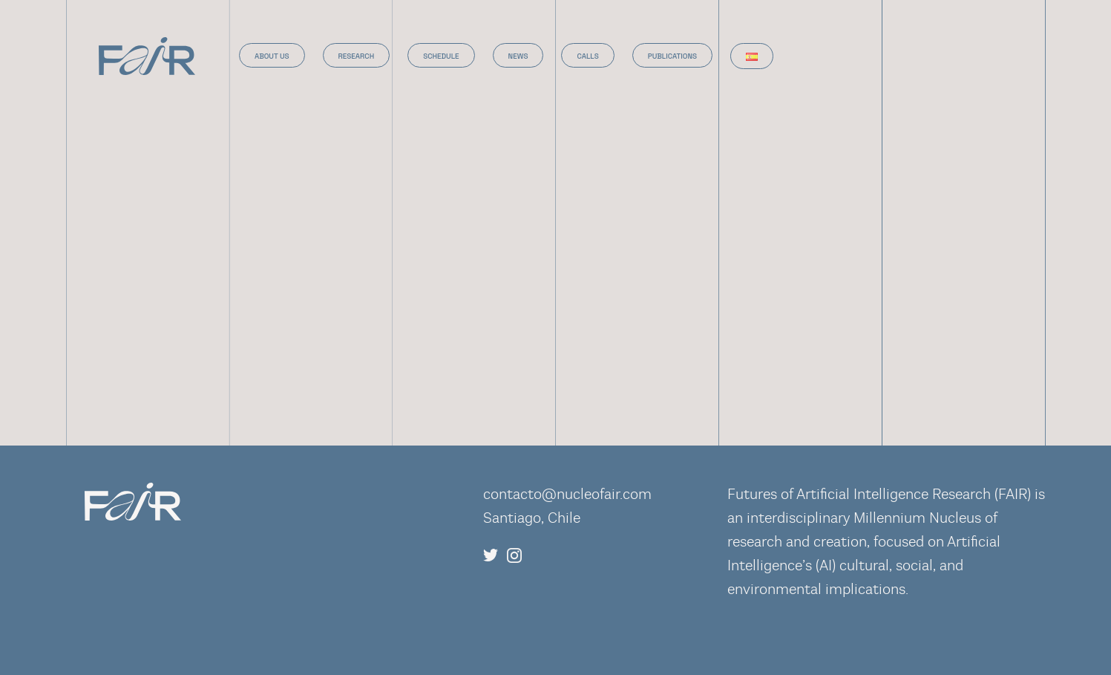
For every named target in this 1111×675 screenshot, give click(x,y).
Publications (672, 56)
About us (272, 56)
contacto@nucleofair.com (567, 494)
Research (356, 56)
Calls (587, 56)
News (518, 56)
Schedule (441, 56)
